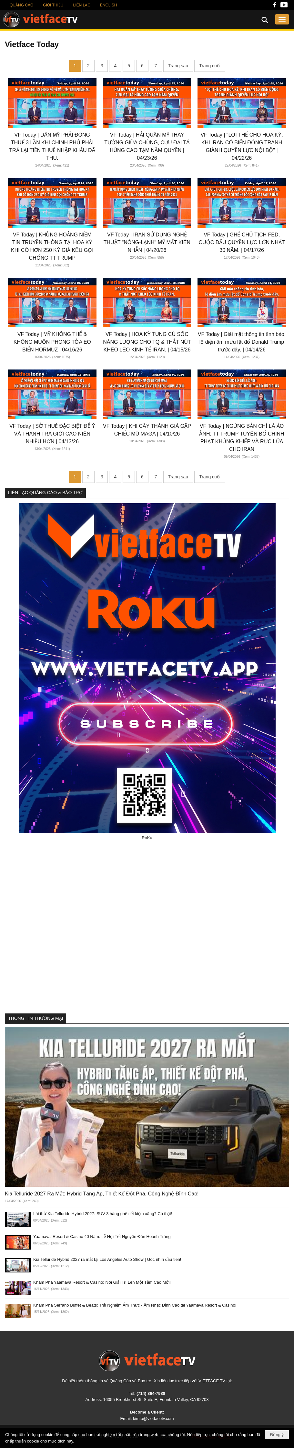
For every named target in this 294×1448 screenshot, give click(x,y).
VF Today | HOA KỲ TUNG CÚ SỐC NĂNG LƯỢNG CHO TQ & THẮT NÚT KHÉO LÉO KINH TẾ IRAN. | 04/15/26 (147, 341)
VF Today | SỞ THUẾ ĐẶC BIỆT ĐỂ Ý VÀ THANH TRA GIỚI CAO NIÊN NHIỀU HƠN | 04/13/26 (52, 433)
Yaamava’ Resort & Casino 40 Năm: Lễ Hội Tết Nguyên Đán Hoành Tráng (102, 1236)
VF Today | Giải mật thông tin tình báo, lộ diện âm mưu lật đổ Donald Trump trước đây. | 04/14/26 (242, 341)
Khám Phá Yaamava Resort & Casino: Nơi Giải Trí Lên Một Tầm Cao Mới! (102, 1282)
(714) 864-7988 (151, 1393)
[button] (282, 19)
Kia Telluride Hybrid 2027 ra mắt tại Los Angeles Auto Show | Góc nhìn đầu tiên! (107, 1259)
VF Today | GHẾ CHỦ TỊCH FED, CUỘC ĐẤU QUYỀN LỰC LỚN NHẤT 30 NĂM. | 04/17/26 (242, 242)
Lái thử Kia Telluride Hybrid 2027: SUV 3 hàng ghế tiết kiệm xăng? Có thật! (102, 1213)
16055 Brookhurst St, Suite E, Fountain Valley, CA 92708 (156, 1399)
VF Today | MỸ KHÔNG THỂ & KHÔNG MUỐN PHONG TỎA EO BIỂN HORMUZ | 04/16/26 (52, 341)
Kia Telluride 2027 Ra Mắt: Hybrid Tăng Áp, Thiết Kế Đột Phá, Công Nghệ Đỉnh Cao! (102, 1193)
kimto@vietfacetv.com (153, 1418)
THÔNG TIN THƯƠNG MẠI (35, 1018)
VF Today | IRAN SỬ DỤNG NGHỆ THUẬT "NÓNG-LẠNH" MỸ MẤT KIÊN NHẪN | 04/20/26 (147, 242)
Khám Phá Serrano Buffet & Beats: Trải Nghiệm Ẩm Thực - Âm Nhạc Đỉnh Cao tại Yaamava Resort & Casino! (134, 1305)
